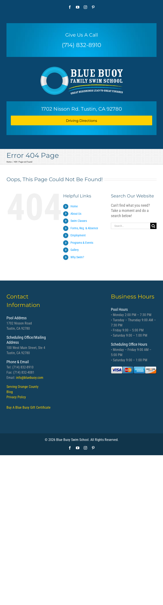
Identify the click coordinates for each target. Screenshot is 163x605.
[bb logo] (81, 79)
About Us (75, 213)
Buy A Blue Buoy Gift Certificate (28, 407)
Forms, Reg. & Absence (84, 228)
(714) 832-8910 (81, 45)
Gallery (74, 250)
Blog (9, 392)
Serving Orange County (22, 387)
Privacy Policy (16, 397)
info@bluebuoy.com (29, 378)
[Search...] (130, 226)
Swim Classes (78, 221)
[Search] (153, 226)
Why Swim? (77, 257)
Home (74, 206)
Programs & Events (81, 242)
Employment (78, 235)
